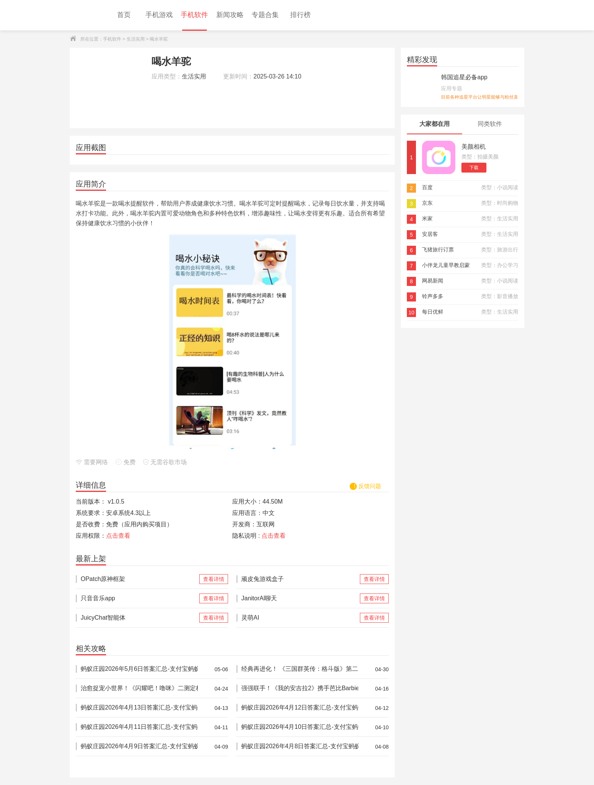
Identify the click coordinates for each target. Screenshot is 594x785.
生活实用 (136, 39)
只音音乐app (139, 598)
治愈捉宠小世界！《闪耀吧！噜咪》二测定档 (139, 688)
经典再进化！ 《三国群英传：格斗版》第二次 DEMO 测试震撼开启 (299, 669)
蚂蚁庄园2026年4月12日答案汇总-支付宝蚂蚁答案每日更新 (299, 707)
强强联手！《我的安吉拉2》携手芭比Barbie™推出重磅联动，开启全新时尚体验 (299, 688)
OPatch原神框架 (139, 579)
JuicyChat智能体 (139, 618)
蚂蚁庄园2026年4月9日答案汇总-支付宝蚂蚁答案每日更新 (139, 746)
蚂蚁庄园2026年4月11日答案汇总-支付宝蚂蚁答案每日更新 (139, 727)
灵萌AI (299, 618)
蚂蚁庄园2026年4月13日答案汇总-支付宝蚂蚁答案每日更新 (139, 707)
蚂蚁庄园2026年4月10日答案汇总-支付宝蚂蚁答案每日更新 (299, 727)
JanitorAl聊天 (299, 598)
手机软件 (112, 39)
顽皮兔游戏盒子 (299, 579)
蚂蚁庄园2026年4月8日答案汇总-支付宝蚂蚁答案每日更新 (299, 746)
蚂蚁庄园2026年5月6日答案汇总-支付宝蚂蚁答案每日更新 (139, 669)
